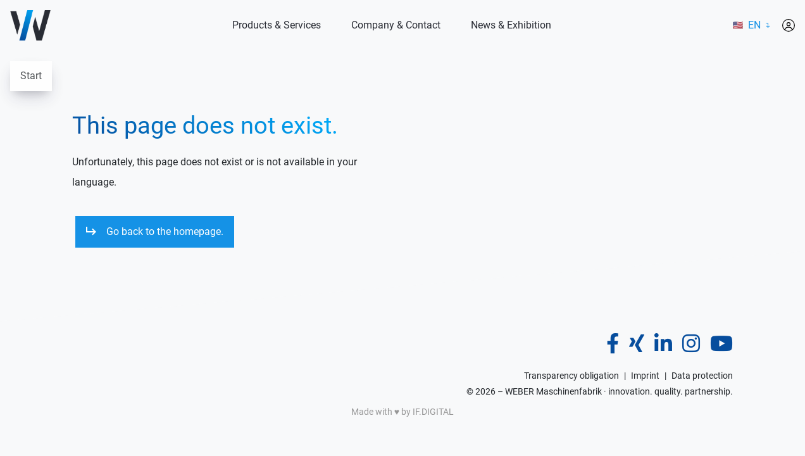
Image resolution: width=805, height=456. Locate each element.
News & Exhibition (511, 25)
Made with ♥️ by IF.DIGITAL (402, 412)
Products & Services (276, 25)
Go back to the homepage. (164, 231)
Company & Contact (395, 25)
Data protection (702, 375)
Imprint (645, 375)
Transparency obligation (571, 375)
